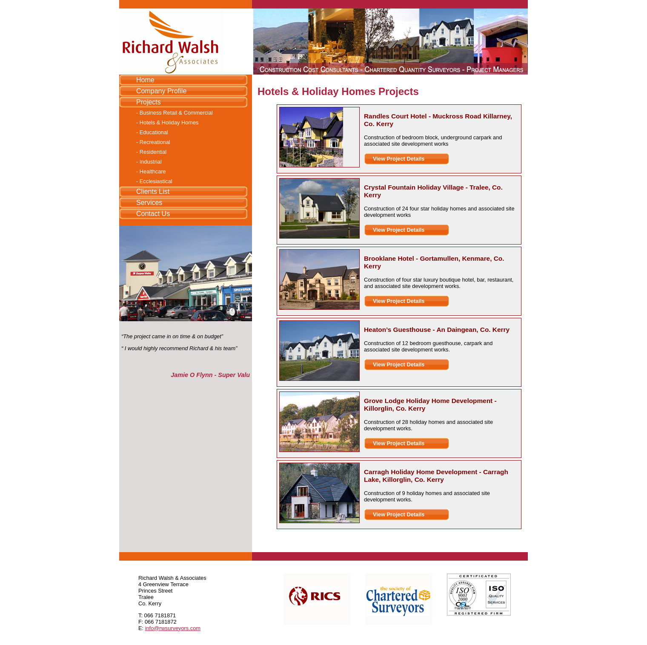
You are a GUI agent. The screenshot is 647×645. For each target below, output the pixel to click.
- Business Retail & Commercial (174, 112)
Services (149, 202)
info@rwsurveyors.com (172, 628)
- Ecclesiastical (154, 181)
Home (145, 80)
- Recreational (153, 142)
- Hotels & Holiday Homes (167, 122)
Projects (148, 102)
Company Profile (161, 91)
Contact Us (153, 213)
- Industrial (149, 161)
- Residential (151, 152)
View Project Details (398, 158)
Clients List (152, 191)
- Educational (152, 132)
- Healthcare (151, 171)
